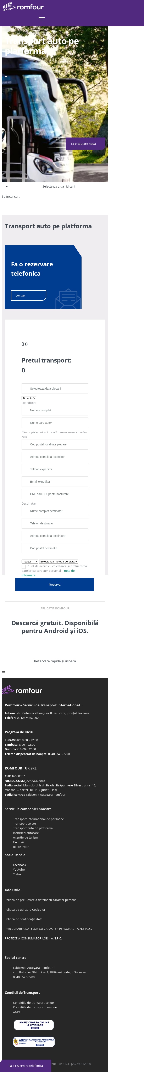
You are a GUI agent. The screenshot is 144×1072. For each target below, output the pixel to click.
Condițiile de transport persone (35, 1007)
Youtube (19, 869)
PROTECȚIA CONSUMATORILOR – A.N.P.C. (33, 938)
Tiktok (17, 874)
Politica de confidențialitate (24, 919)
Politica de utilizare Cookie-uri (25, 910)
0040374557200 (28, 718)
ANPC (17, 1012)
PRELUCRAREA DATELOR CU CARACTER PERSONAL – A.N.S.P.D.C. (49, 929)
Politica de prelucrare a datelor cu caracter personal (41, 900)
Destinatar (29, 503)
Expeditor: (29, 403)
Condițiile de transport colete (33, 1003)
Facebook (19, 865)
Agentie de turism (25, 837)
